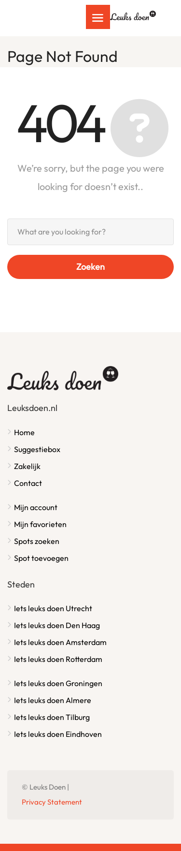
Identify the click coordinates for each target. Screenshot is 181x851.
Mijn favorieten (40, 524)
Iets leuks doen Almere (52, 700)
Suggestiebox (37, 449)
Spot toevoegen (41, 558)
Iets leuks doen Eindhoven (58, 734)
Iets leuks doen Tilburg (52, 717)
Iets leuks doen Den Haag (57, 625)
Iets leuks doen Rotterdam (58, 659)
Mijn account (35, 507)
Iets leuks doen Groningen (58, 683)
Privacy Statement (52, 802)
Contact (28, 483)
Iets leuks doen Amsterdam (60, 642)
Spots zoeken (36, 541)
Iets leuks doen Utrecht (53, 608)
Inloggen (156, 13)
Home (24, 432)
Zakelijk (27, 466)
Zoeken (90, 266)
